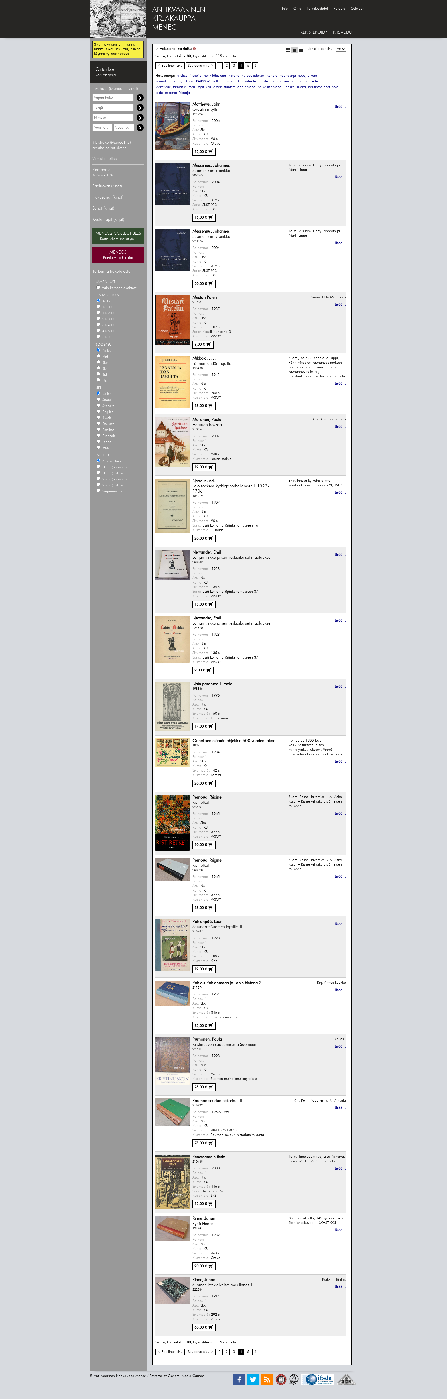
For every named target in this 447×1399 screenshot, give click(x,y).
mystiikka (204, 87)
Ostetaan (358, 9)
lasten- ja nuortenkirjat (278, 81)
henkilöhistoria (215, 76)
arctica (182, 76)
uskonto (171, 93)
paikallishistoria (269, 87)
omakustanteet (224, 87)
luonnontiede (308, 81)
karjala (272, 76)
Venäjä (184, 93)
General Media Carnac (186, 1376)
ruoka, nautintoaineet (313, 87)
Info (285, 9)
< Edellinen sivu (170, 66)
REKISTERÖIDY (313, 32)
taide (159, 93)
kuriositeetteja (248, 81)
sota (335, 87)
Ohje (297, 9)
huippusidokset (253, 76)
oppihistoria (246, 87)
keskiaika (185, 49)
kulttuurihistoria (224, 81)
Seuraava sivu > (201, 66)
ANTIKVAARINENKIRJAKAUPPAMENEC (178, 18)
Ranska (289, 87)
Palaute (339, 9)
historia (233, 76)
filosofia (196, 76)
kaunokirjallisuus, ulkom (298, 76)
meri (191, 87)
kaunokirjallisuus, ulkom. (174, 81)
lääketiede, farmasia (170, 87)
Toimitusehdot (317, 9)
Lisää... (340, 107)
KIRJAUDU (342, 32)
